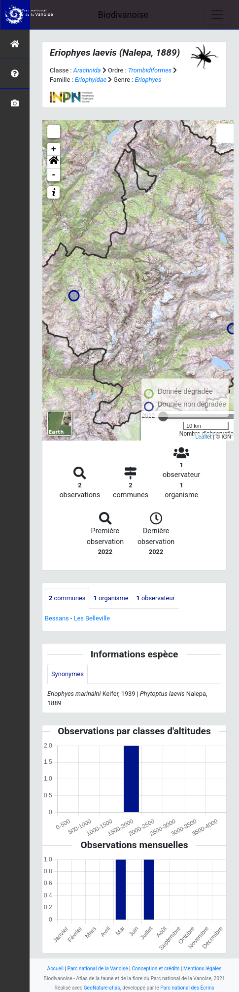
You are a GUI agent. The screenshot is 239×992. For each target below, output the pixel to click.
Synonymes (67, 674)
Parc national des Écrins (187, 988)
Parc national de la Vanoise (98, 968)
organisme (110, 598)
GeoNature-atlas (102, 988)
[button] (53, 162)
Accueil (55, 968)
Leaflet (203, 437)
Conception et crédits (155, 968)
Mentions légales (202, 968)
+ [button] (54, 149)
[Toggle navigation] (217, 15)
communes (67, 598)
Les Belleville (92, 618)
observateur (155, 598)
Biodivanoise (123, 14)
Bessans (57, 618)
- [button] (54, 175)
